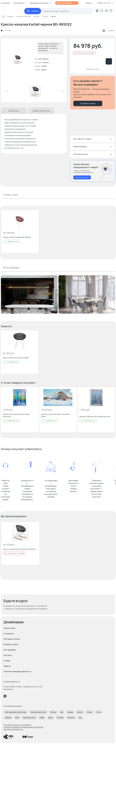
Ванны (50, 717)
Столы (98, 712)
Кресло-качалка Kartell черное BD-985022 (19, 549)
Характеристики (41, 110)
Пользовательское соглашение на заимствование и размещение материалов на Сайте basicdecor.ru (23, 727)
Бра (61, 712)
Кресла (80, 712)
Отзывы (7, 660)
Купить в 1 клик (92, 69)
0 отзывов (7, 30)
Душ (80, 717)
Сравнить (108, 30)
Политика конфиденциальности (17, 671)
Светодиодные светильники (15, 712)
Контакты (8, 655)
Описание (14, 110)
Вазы (17, 717)
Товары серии (10, 194)
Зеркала (8, 717)
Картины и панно (29, 717)
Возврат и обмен (11, 644)
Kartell (44, 66)
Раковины (71, 717)
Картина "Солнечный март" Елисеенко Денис (55, 415)
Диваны (70, 712)
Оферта (7, 666)
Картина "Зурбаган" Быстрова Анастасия (94, 416)
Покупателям (9, 628)
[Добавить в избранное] (35, 213)
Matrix (44, 69)
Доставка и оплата (12, 639)
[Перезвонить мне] (92, 171)
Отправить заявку (88, 103)
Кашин (89, 3)
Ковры (42, 717)
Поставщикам (10, 650)
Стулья (89, 712)
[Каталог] (32, 11)
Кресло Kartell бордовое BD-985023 (17, 237)
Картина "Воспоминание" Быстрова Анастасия (16, 415)
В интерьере (11, 267)
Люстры (53, 712)
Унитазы (60, 717)
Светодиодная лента (38, 712)
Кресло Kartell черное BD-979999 (16, 358)
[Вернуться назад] (3, 16)
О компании (9, 633)
